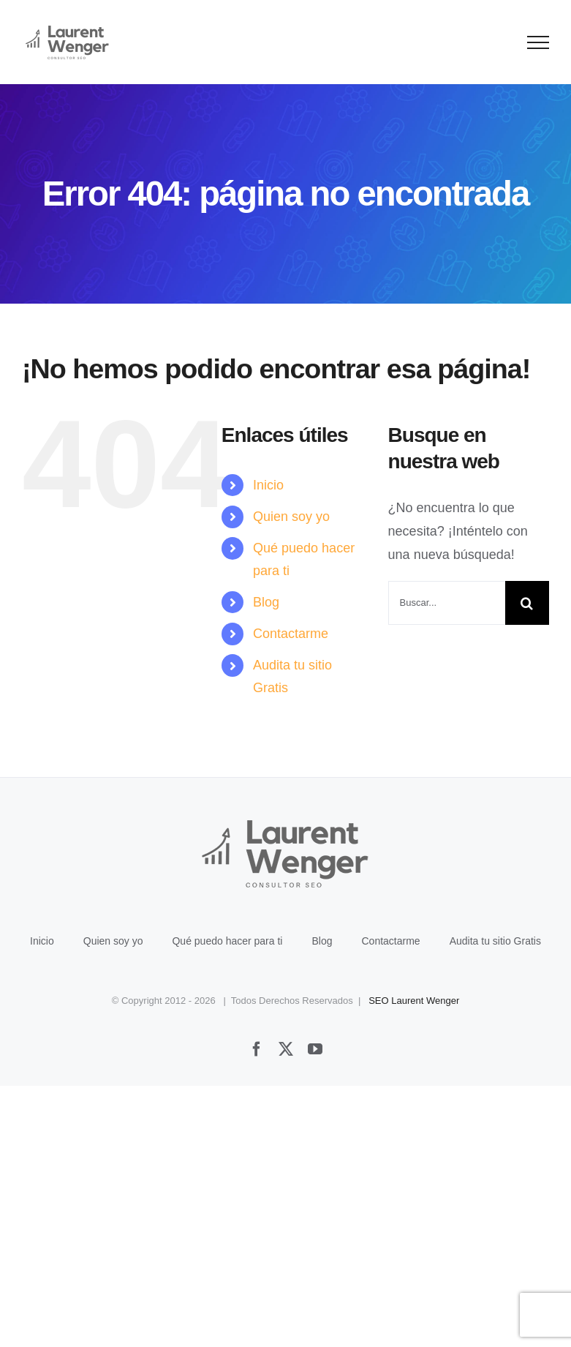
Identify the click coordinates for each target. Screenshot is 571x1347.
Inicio (268, 485)
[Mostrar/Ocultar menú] (538, 42)
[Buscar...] (446, 603)
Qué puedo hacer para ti (227, 941)
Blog (266, 602)
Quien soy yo (291, 516)
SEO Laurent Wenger (413, 1000)
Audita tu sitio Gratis (495, 941)
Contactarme (290, 633)
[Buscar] (527, 603)
